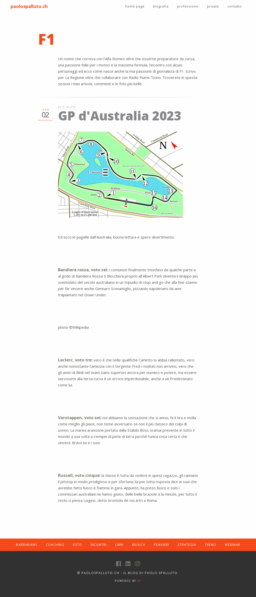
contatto (235, 6)
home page (134, 6)
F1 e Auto (67, 107)
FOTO (77, 544)
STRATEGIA (187, 544)
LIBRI (119, 544)
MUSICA (138, 544)
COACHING (55, 544)
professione (187, 6)
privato (213, 6)
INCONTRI (98, 544)
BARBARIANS (27, 544)
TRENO (210, 544)
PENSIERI (161, 544)
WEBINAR (232, 544)
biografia (160, 6)
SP (139, 581)
